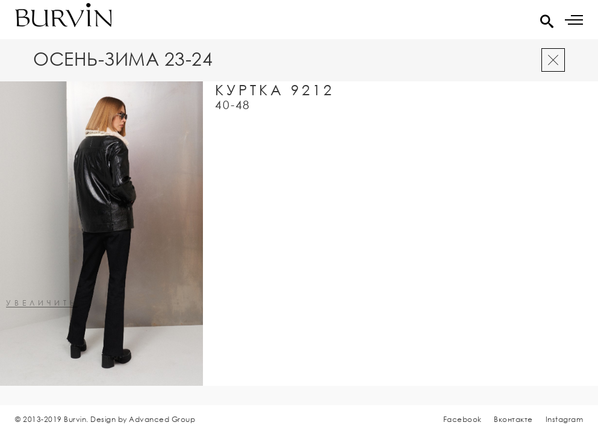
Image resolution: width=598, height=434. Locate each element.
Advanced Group (162, 419)
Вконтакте (513, 419)
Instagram (565, 419)
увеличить (42, 303)
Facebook (462, 419)
